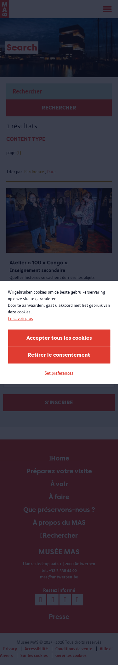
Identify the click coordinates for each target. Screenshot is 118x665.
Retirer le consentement (59, 355)
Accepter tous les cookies (59, 338)
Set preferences (59, 373)
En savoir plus (20, 318)
